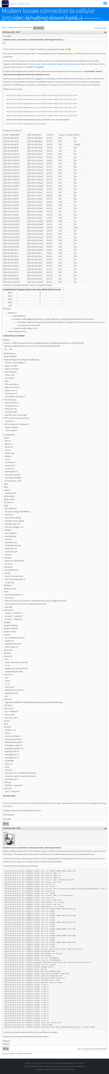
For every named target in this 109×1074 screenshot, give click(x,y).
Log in (4, 27)
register (12, 27)
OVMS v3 (27, 18)
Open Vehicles (19, 3)
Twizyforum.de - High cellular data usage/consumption (50, 64)
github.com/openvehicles (75, 1066)
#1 (105, 32)
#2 (105, 828)
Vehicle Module (39, 18)
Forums (19, 18)
